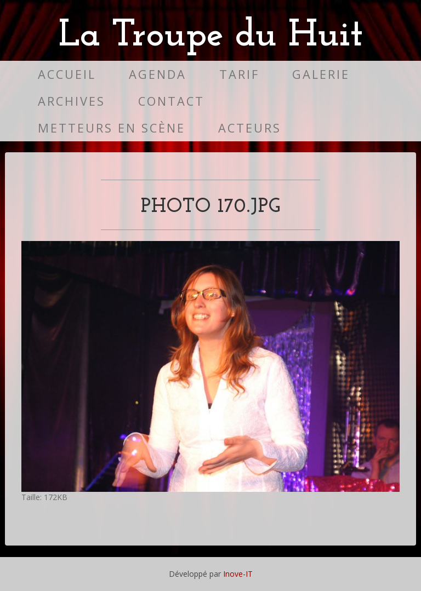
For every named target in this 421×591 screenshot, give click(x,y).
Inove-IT (238, 574)
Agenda (157, 74)
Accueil (67, 74)
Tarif (239, 74)
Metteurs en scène (111, 128)
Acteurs (249, 128)
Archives (71, 101)
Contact (171, 101)
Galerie (321, 74)
